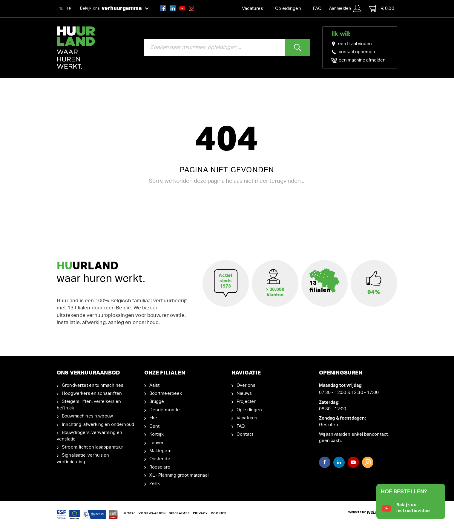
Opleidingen (288, 8)
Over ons (246, 385)
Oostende (159, 459)
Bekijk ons (114, 9)
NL (61, 8)
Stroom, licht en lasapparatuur (92, 447)
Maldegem (160, 451)
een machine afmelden (359, 60)
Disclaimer (179, 513)
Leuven (157, 442)
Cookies (218, 513)
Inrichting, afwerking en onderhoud (98, 424)
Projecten (247, 401)
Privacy (200, 513)
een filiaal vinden (352, 44)
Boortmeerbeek (165, 393)
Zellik (154, 483)
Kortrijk (156, 434)
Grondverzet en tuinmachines (92, 385)
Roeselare (159, 467)
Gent (154, 426)
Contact (245, 434)
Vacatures (252, 8)
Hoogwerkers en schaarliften (92, 393)
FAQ (317, 8)
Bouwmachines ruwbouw (87, 416)
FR (69, 8)
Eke (153, 418)
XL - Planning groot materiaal (178, 475)
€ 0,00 (381, 8)
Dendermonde (164, 410)
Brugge (156, 401)
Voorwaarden (152, 513)
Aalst (154, 385)
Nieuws (244, 393)
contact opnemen (353, 52)
